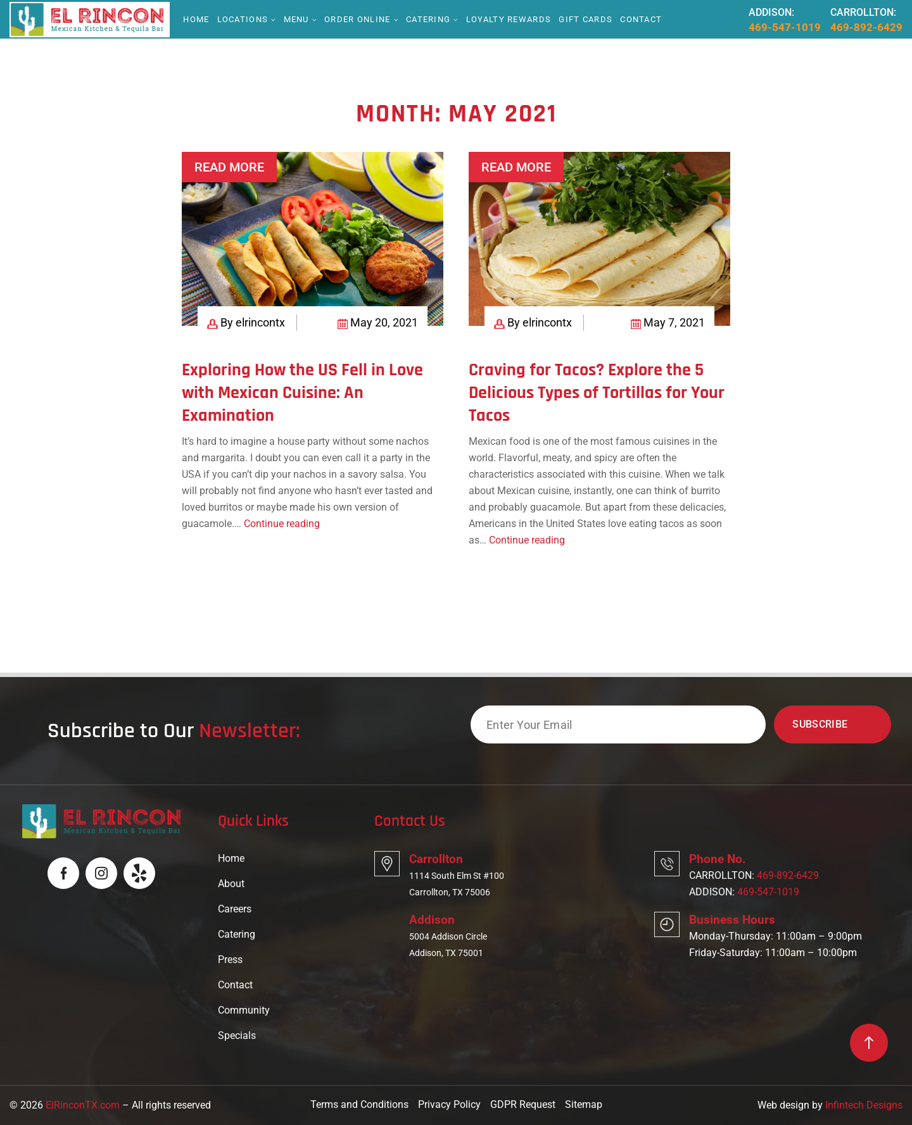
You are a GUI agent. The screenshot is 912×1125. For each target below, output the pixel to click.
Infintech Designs (863, 1105)
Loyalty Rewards (509, 19)
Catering (428, 19)
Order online (357, 19)
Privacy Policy (449, 1104)
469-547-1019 (785, 27)
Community (244, 1010)
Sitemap (583, 1104)
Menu (296, 19)
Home (196, 19)
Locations (243, 19)
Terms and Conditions (359, 1104)
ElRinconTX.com (83, 1105)
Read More (229, 167)
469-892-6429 (866, 27)
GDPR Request (522, 1104)
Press (230, 960)
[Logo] (87, 19)
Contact (641, 19)
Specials (237, 1035)
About (231, 884)
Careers (234, 909)
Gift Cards (585, 19)
